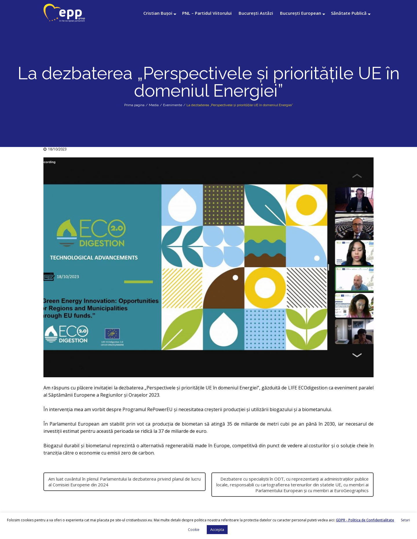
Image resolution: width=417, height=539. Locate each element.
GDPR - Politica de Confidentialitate (365, 520)
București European (300, 13)
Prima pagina (134, 105)
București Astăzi (256, 13)
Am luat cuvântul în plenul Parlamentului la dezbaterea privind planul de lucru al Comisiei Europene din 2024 (124, 482)
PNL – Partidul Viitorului (207, 13)
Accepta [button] (217, 529)
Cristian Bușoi (157, 13)
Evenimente (172, 105)
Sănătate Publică (349, 13)
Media (154, 105)
